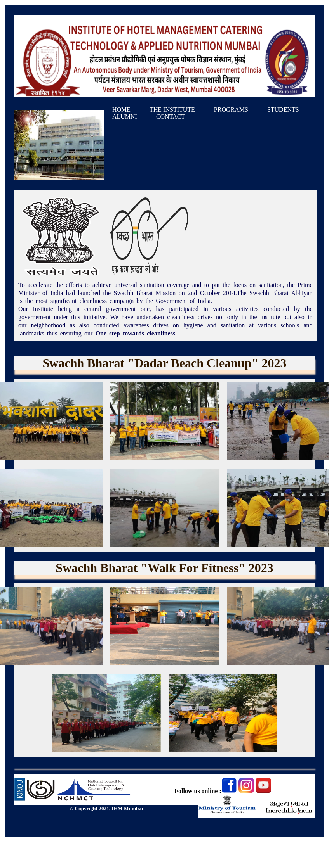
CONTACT (170, 116)
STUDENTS (283, 109)
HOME (121, 109)
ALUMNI (124, 116)
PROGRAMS (231, 109)
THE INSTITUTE (172, 109)
